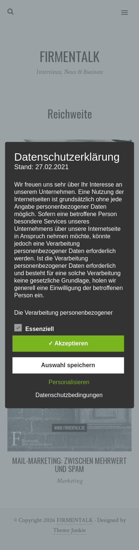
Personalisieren (69, 382)
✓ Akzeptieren (68, 343)
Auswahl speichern (68, 365)
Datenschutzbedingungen (68, 395)
